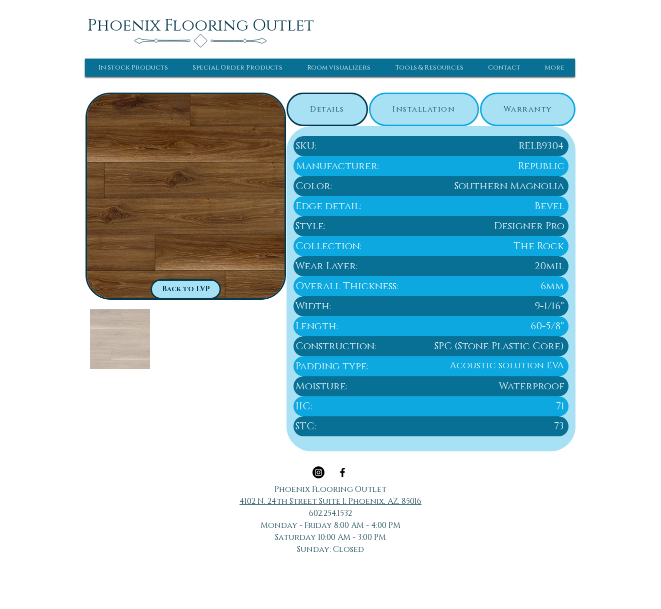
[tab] (327, 109)
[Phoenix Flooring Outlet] (201, 25)
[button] (133, 68)
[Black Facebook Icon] (342, 472)
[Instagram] (318, 472)
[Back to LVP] (185, 289)
